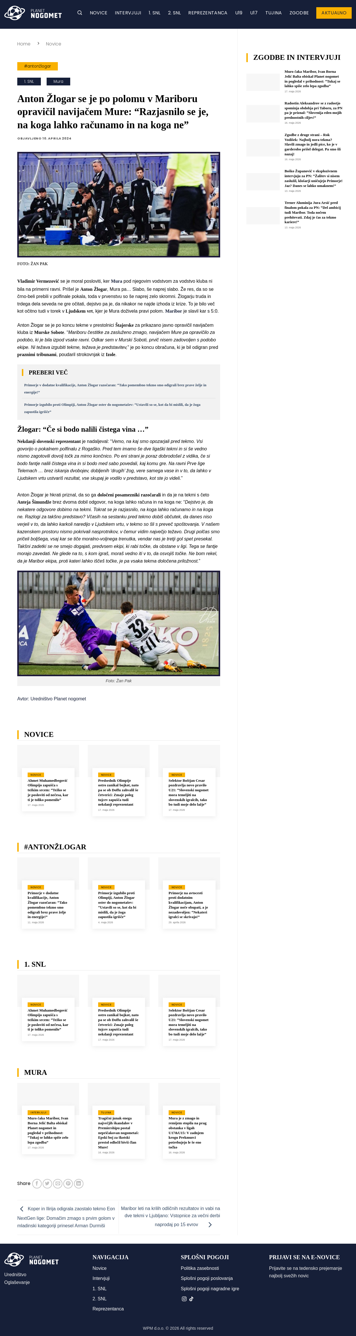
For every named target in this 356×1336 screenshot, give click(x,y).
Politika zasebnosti (200, 1268)
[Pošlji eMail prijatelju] (57, 1183)
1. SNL (155, 12)
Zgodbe (299, 12)
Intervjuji (128, 12)
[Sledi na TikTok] (191, 1299)
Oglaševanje (17, 1282)
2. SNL (174, 12)
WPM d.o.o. (153, 1328)
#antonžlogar (37, 66)
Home (24, 44)
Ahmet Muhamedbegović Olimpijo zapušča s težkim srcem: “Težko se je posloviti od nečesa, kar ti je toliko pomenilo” (48, 790)
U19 (239, 12)
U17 (254, 12)
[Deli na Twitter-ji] (47, 1183)
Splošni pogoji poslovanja (207, 1278)
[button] (79, 12)
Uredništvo (15, 1274)
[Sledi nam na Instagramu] (184, 1299)
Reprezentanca (207, 12)
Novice (99, 12)
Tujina (273, 12)
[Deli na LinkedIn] (78, 1183)
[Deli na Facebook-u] (37, 1183)
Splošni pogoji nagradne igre (210, 1288)
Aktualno (334, 12)
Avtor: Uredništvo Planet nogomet (51, 698)
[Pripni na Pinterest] (68, 1183)
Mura (58, 81)
